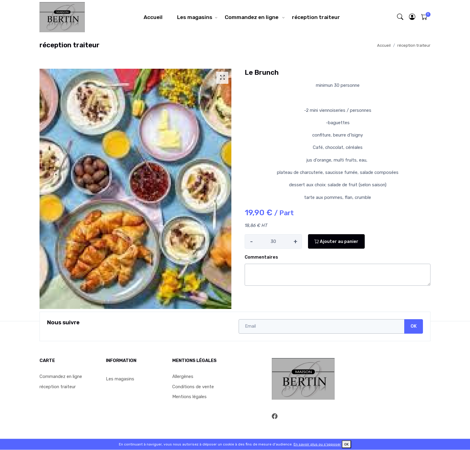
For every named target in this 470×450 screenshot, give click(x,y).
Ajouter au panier (336, 241)
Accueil (153, 17)
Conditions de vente (193, 386)
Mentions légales (189, 396)
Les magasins (194, 17)
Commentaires (261, 257)
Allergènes (182, 376)
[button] (412, 17)
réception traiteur (316, 17)
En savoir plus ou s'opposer (317, 444)
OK (414, 326)
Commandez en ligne (252, 17)
